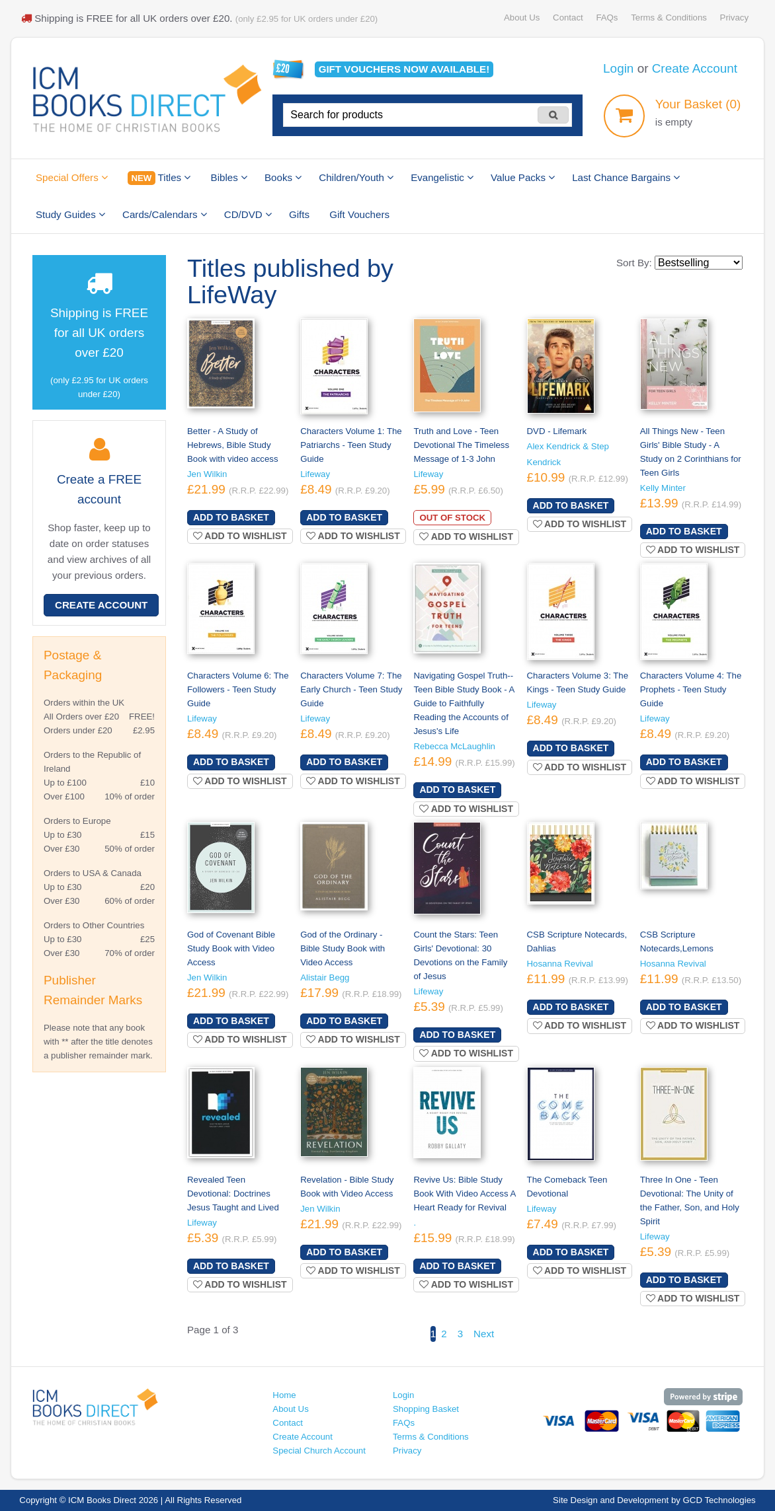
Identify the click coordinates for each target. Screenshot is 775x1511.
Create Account (694, 68)
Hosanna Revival (560, 964)
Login (618, 68)
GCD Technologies (719, 1500)
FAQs (607, 17)
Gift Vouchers (359, 214)
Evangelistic (442, 177)
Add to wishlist (240, 536)
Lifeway (315, 474)
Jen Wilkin (207, 474)
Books (283, 177)
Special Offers (72, 177)
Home (284, 1395)
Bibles (229, 177)
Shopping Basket (426, 1409)
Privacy (734, 17)
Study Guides (70, 214)
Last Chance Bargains (626, 177)
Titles (159, 178)
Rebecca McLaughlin (454, 746)
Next (483, 1333)
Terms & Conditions (669, 17)
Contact (568, 17)
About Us (522, 17)
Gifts (299, 214)
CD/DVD (248, 214)
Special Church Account (319, 1451)
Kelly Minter (663, 488)
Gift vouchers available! (404, 69)
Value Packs (523, 177)
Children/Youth (356, 177)
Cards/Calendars (164, 214)
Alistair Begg (324, 977)
